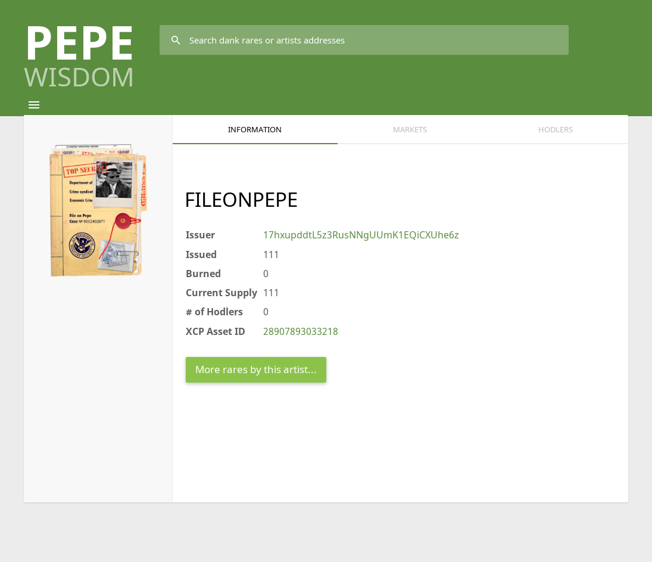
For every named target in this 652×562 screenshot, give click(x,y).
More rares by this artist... (256, 369)
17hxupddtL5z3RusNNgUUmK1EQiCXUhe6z (361, 234)
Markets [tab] (410, 129)
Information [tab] (255, 129)
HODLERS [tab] (555, 129)
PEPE (79, 49)
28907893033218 (300, 331)
